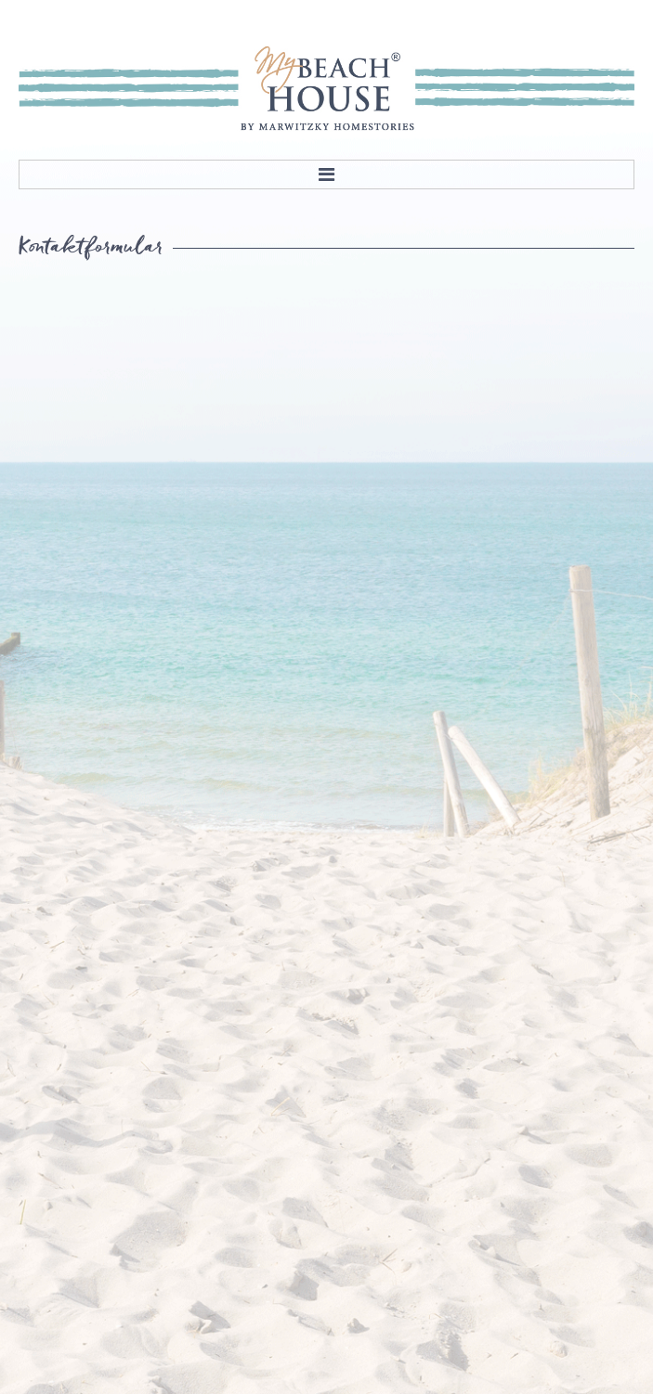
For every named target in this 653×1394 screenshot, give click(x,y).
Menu (326, 174)
